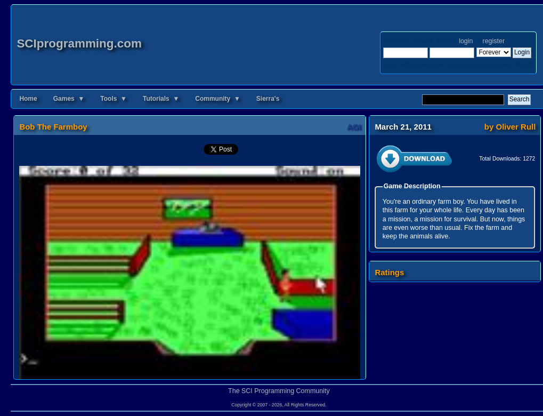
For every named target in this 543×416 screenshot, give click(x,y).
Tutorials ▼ (161, 98)
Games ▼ (69, 98)
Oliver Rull (516, 126)
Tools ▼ (113, 98)
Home (28, 98)
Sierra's (268, 98)
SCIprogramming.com (79, 43)
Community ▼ (217, 98)
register (494, 41)
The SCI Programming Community (279, 391)
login (466, 41)
